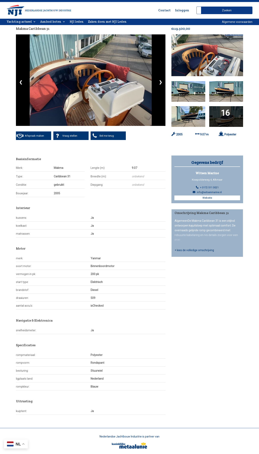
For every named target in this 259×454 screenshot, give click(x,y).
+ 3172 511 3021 (209, 187)
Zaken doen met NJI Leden (107, 21)
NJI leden (77, 21)
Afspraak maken (34, 135)
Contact (164, 10)
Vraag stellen (69, 135)
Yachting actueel (19, 21)
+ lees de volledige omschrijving (194, 250)
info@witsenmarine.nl (209, 192)
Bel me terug (107, 135)
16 (225, 113)
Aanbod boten (50, 21)
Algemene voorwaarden (237, 21)
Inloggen (182, 10)
